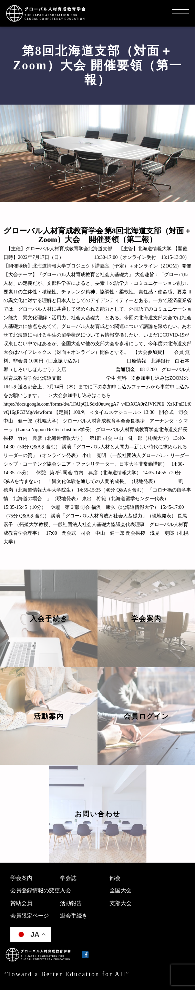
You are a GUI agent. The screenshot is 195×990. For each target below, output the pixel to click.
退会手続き (74, 916)
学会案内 (21, 878)
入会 (65, 890)
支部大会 (121, 903)
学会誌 (68, 878)
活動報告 (71, 903)
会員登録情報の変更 (35, 890)
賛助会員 (21, 903)
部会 (115, 878)
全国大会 (121, 890)
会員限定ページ (29, 916)
